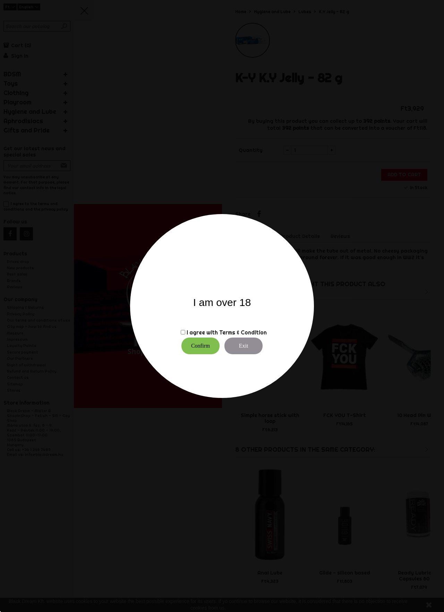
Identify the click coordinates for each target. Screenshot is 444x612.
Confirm (200, 346)
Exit (243, 346)
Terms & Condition (243, 332)
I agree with (202, 332)
